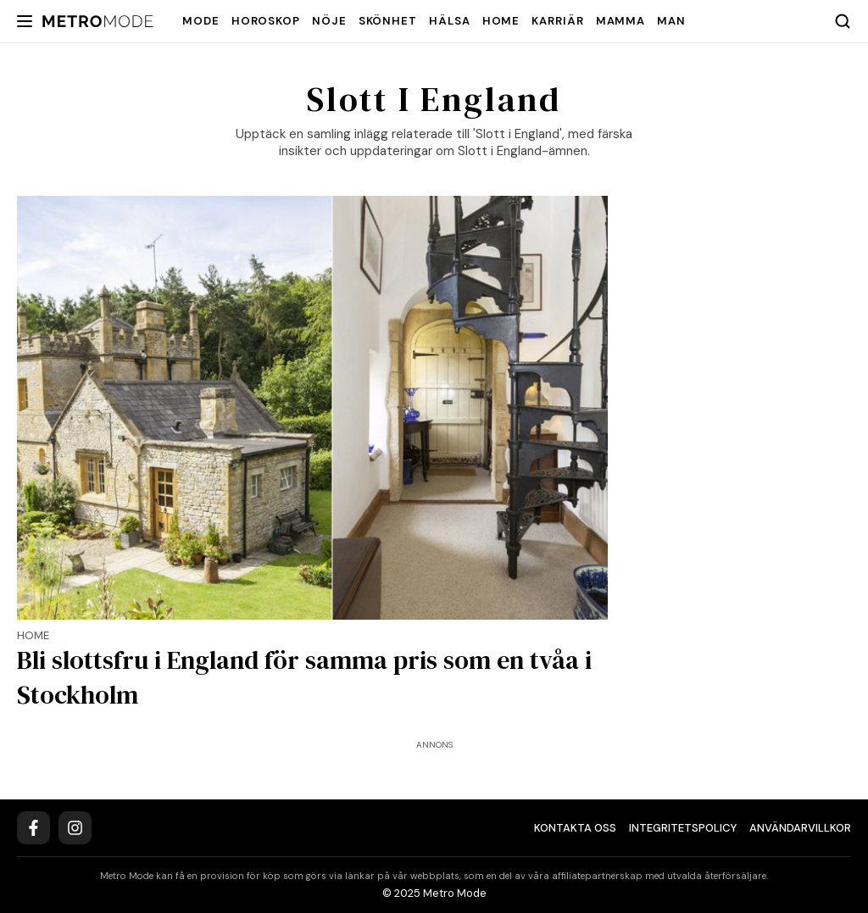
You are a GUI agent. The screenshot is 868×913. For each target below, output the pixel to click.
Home (501, 21)
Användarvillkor (800, 828)
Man (671, 21)
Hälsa (449, 21)
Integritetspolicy (683, 828)
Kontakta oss (575, 828)
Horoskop (265, 21)
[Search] (842, 21)
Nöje (329, 21)
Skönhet (388, 21)
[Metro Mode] (97, 21)
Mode (201, 21)
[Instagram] (75, 827)
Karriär (557, 21)
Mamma (621, 21)
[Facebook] (33, 827)
